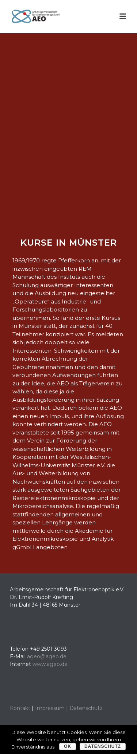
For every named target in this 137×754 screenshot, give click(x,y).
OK (67, 746)
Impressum (50, 708)
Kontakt (20, 708)
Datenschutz (86, 708)
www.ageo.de (50, 664)
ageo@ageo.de (46, 656)
